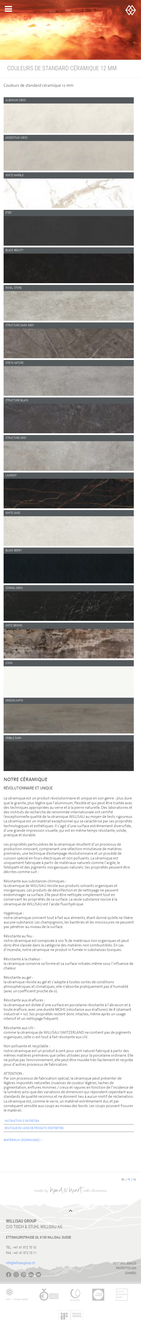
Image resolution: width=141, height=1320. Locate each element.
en (123, 1179)
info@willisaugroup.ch (20, 1263)
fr (129, 1179)
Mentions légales (124, 1263)
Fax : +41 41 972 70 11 (21, 1253)
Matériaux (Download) (22, 1140)
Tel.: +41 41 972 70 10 (21, 1247)
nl (134, 1179)
